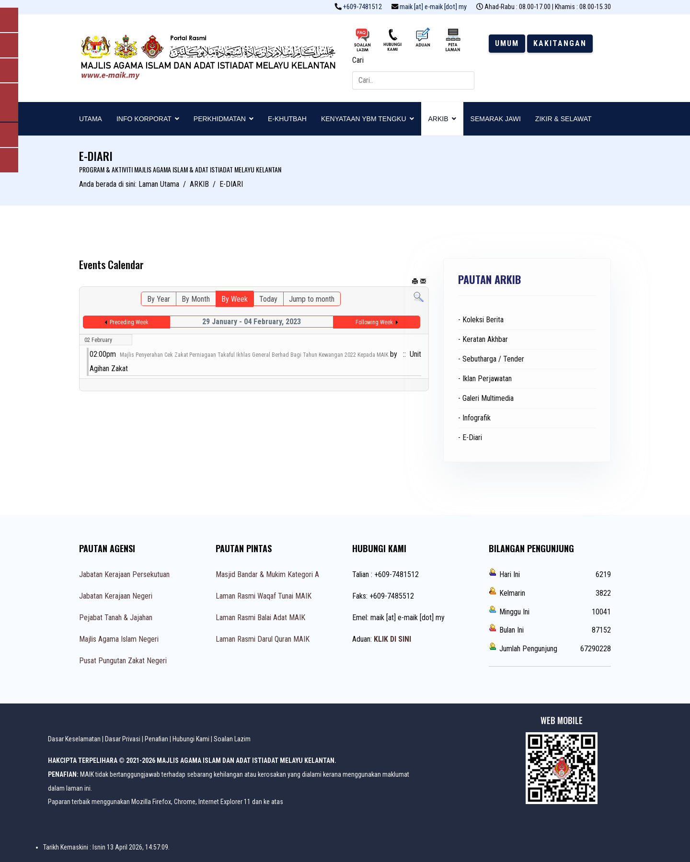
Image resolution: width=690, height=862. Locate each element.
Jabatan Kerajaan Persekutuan (124, 574)
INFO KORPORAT (144, 119)
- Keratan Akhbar (483, 339)
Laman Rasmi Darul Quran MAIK (263, 639)
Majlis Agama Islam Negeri (119, 639)
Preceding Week (129, 322)
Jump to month (311, 299)
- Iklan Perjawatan (485, 378)
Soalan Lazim (232, 739)
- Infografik (474, 417)
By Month (196, 299)
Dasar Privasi (122, 739)
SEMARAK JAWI (496, 119)
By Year (158, 299)
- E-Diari (470, 437)
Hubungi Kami (190, 739)
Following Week (374, 322)
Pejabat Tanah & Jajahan (115, 617)
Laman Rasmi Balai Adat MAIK (260, 617)
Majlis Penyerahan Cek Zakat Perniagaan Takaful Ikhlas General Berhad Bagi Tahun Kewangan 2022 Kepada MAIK (254, 355)
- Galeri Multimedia (486, 398)
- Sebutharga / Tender (491, 358)
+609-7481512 (362, 7)
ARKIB (438, 119)
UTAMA (90, 119)
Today (268, 299)
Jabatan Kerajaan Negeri (115, 596)
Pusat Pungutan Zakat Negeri (123, 660)
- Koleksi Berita (481, 319)
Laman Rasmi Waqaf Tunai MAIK (263, 596)
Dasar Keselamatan (74, 739)
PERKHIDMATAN (220, 119)
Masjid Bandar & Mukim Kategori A (267, 574)
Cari (358, 60)
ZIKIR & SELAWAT (563, 119)
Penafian (156, 739)
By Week (234, 299)
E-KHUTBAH (287, 119)
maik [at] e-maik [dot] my (433, 7)
